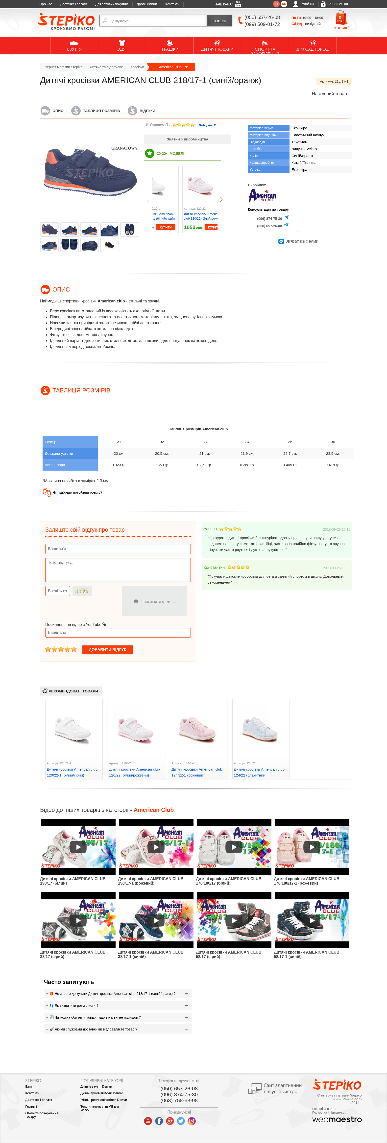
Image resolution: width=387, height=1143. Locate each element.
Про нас (45, 4)
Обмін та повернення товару (41, 1115)
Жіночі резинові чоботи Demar (104, 1100)
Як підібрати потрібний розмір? (77, 492)
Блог (28, 1086)
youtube (149, 1119)
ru (284, 3)
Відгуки (147, 111)
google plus (171, 1121)
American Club (173, 67)
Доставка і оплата (73, 4)
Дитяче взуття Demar (97, 1086)
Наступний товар (329, 93)
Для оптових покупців (111, 4)
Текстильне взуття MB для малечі (100, 1108)
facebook (160, 1119)
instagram (193, 1119)
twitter (182, 1119)
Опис (57, 111)
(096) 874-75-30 (269, 219)
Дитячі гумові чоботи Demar (102, 1093)
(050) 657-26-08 (269, 226)
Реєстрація (338, 4)
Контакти (172, 4)
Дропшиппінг (147, 4)
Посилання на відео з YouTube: (75, 624)
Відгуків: (207, 125)
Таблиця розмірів (101, 111)
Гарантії (31, 1106)
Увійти (308, 4)
